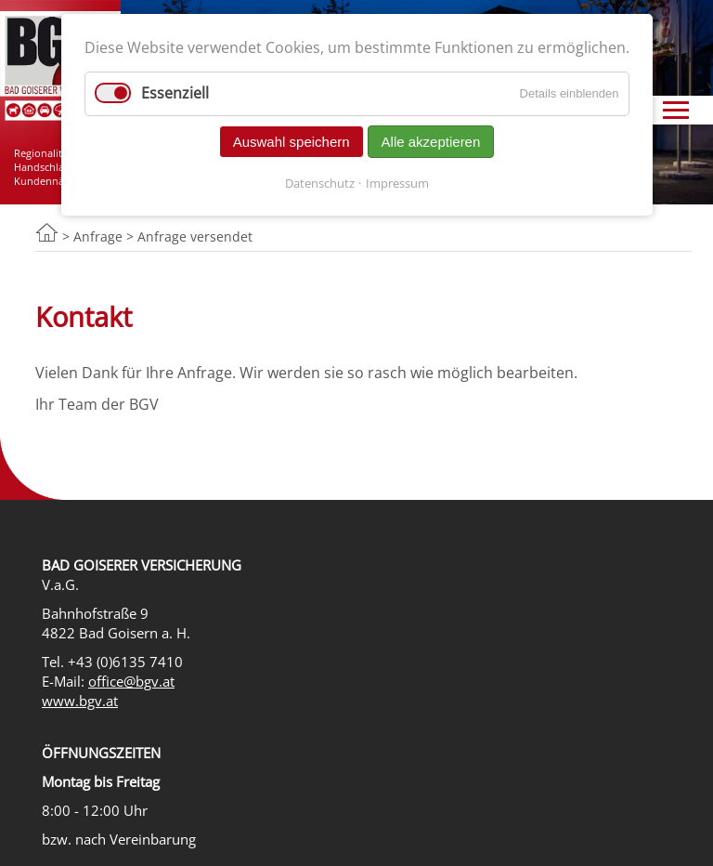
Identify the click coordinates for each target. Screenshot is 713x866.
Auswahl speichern (291, 142)
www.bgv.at (80, 701)
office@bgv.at (131, 681)
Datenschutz (320, 183)
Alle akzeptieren (431, 142)
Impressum (397, 183)
